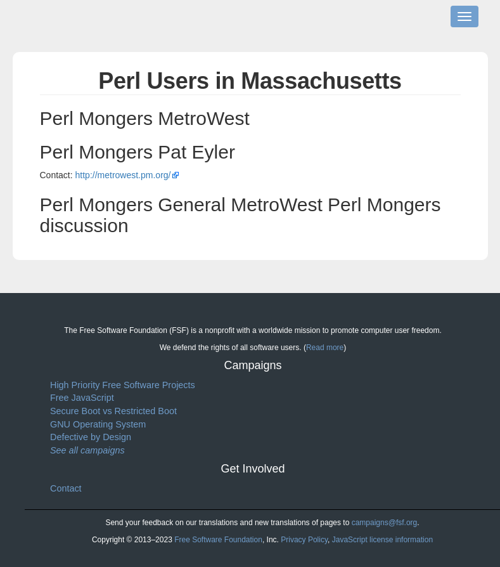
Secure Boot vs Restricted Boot (113, 411)
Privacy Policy (304, 539)
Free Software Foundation (218, 539)
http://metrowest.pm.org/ (123, 175)
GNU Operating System (98, 424)
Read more (324, 347)
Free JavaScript (82, 398)
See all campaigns (87, 450)
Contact (66, 488)
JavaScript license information (382, 539)
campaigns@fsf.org (385, 522)
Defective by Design (90, 437)
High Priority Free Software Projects (122, 385)
